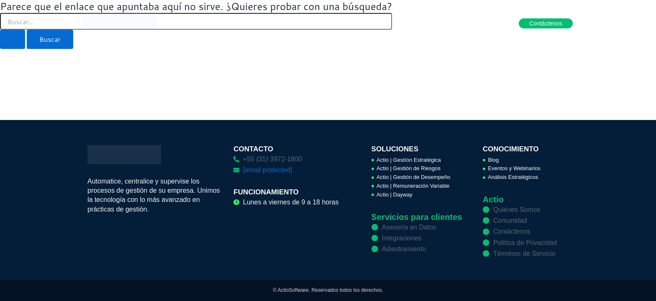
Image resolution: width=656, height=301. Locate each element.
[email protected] (267, 169)
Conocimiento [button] (426, 23)
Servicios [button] (379, 23)
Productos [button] (292, 23)
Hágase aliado (479, 23)
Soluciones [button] (336, 23)
